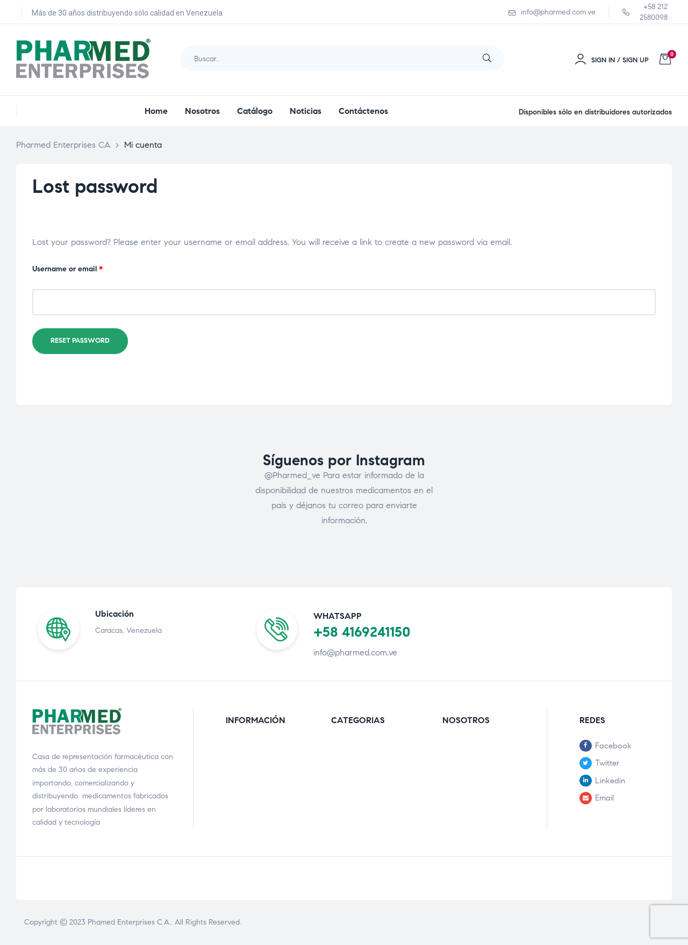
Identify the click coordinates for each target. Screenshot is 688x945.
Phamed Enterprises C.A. (129, 922)
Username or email (82, 268)
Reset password (80, 340)
